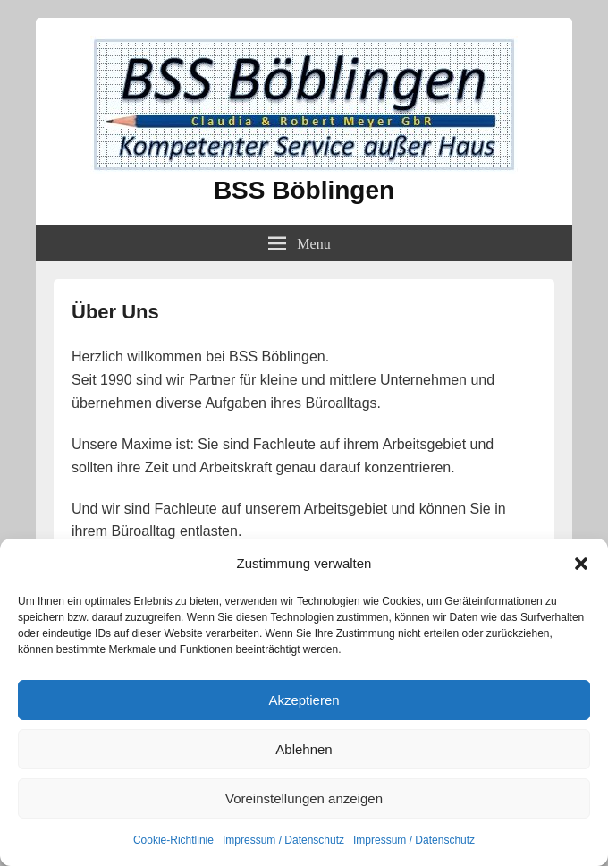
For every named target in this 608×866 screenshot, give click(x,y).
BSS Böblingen (304, 190)
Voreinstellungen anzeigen (304, 798)
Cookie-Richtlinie (173, 840)
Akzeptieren (303, 700)
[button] (581, 564)
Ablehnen (303, 749)
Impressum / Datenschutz (283, 840)
